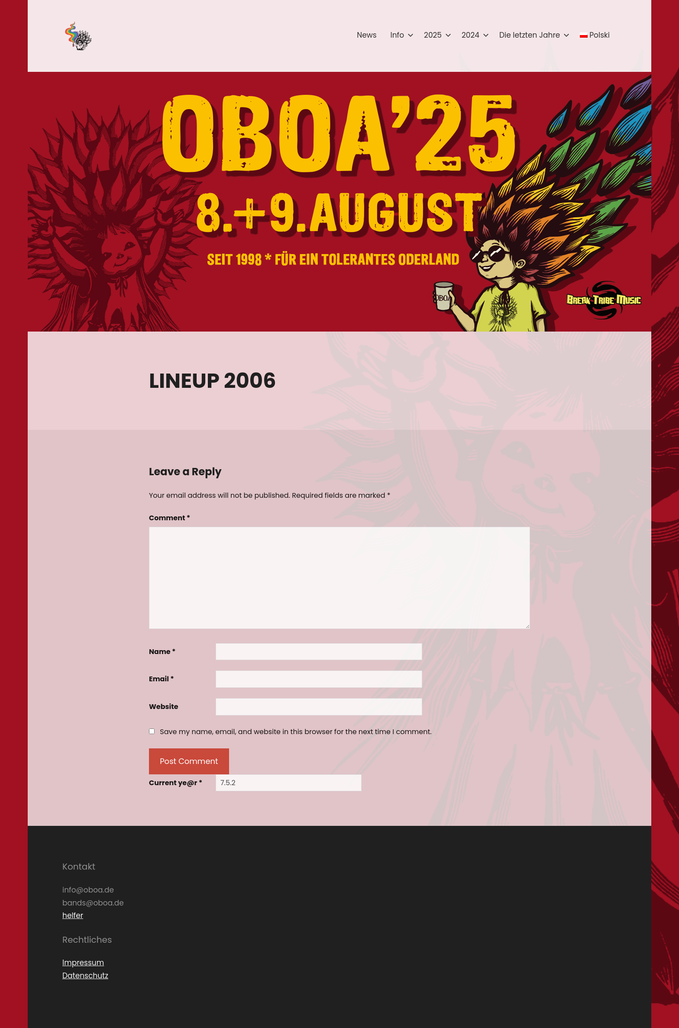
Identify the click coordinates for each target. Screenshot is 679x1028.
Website (163, 707)
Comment (169, 518)
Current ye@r (175, 783)
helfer (72, 915)
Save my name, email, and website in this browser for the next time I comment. (295, 732)
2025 (436, 35)
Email (161, 679)
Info (401, 35)
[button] (77, 36)
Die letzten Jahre (532, 35)
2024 (473, 35)
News (366, 35)
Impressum (83, 962)
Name (162, 652)
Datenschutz (85, 975)
